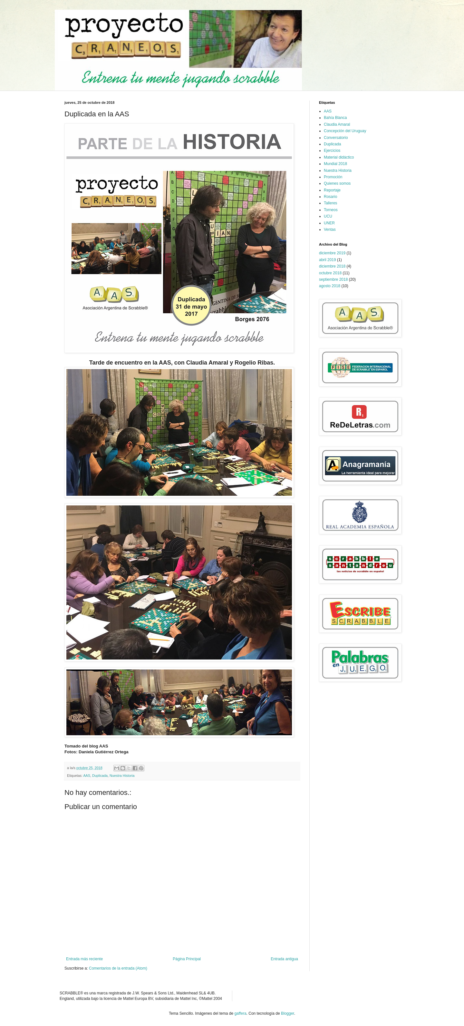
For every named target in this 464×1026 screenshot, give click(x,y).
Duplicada (100, 775)
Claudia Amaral (337, 124)
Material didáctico (339, 157)
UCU (328, 216)
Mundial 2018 (335, 163)
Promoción (333, 177)
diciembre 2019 (332, 253)
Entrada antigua (284, 959)
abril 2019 (327, 260)
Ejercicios (332, 150)
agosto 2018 (329, 286)
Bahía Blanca (335, 117)
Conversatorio (336, 137)
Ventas (330, 229)
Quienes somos (337, 183)
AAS (86, 775)
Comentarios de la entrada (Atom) (118, 968)
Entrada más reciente (84, 959)
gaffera (240, 1013)
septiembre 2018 (333, 279)
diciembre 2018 (332, 266)
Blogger (287, 1013)
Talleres (330, 203)
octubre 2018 (330, 273)
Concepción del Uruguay (345, 131)
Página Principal (187, 959)
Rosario (330, 196)
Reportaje (332, 190)
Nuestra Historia (122, 775)
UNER (329, 223)
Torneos (331, 210)
